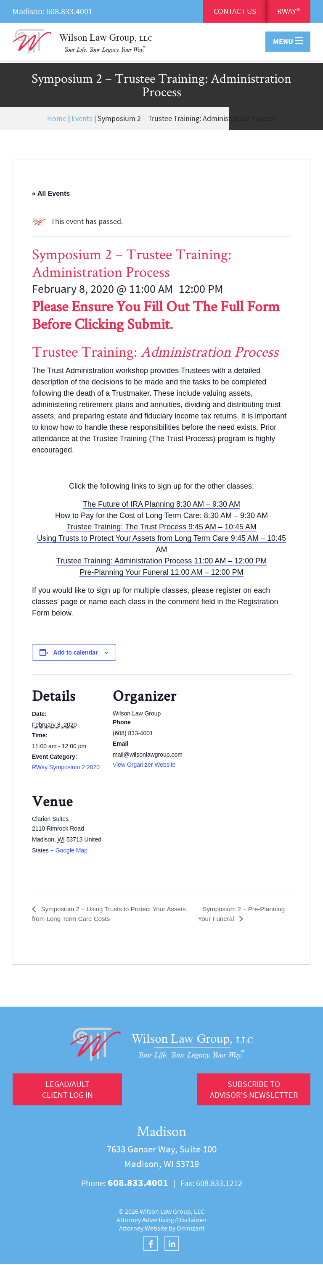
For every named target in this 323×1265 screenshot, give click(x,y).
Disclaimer (192, 1221)
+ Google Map (68, 850)
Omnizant (190, 1229)
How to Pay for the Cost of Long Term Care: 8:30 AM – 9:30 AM (161, 515)
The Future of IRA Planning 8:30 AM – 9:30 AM (161, 504)
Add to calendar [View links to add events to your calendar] (75, 652)
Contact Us (232, 11)
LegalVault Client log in (67, 1090)
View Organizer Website (144, 764)
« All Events (51, 193)
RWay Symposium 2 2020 (66, 767)
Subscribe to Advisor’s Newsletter (252, 1090)
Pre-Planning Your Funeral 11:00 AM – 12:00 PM (161, 572)
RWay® (288, 11)
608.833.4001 (69, 11)
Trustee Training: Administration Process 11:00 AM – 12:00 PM (161, 561)
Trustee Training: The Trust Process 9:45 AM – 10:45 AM (161, 527)
